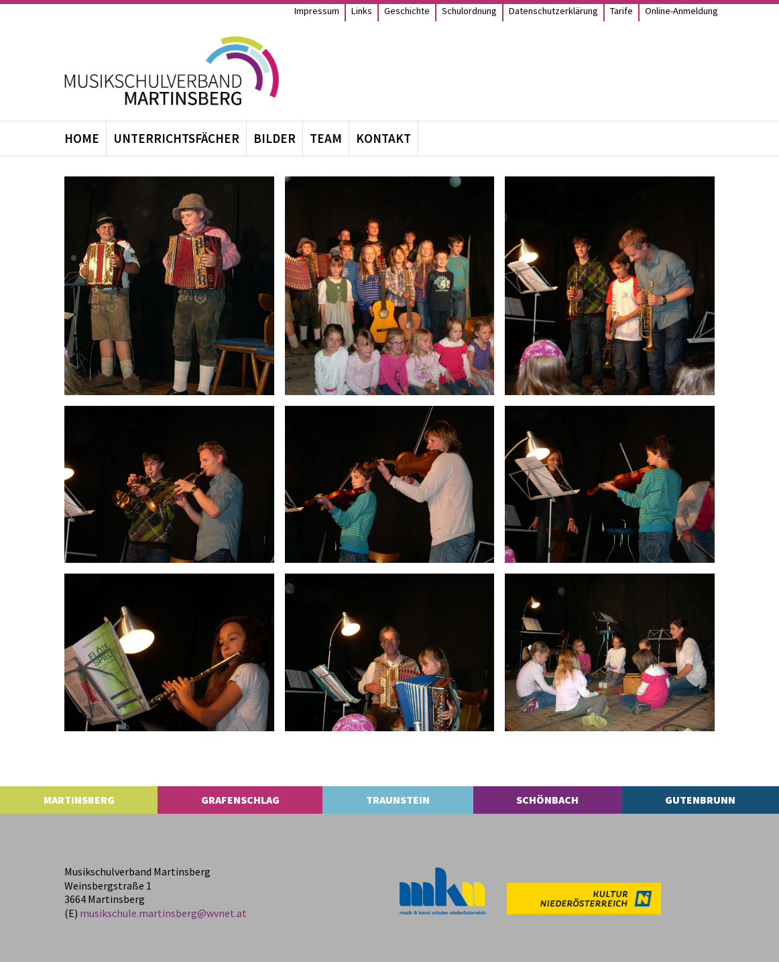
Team (326, 138)
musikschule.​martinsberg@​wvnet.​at (163, 913)
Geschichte (407, 11)
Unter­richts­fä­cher (176, 138)
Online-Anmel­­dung (681, 11)
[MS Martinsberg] (171, 70)
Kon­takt (383, 138)
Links (361, 11)
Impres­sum (316, 11)
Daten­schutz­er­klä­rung (553, 11)
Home (81, 138)
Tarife (621, 11)
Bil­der (274, 138)
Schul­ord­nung (469, 11)
